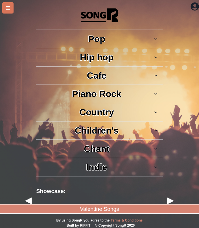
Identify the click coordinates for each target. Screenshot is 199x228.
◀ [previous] (28, 200)
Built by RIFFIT (79, 225)
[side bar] (8, 8)
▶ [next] (170, 200)
